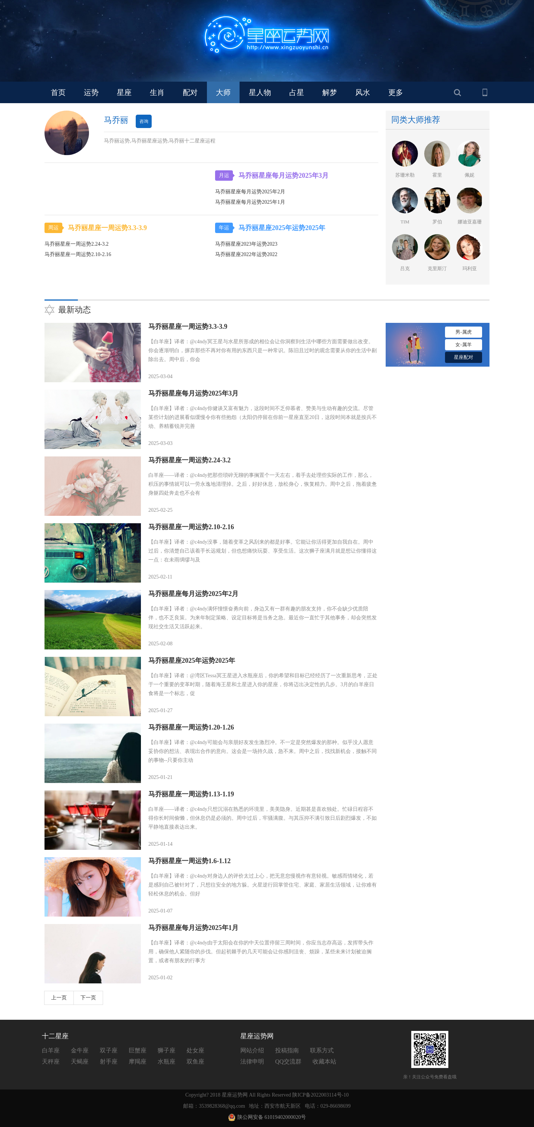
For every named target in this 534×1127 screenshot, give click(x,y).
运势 (91, 92)
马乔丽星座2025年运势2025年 (279, 228)
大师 (223, 92)
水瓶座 (166, 1061)
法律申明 (252, 1061)
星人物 (260, 92)
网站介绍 (252, 1050)
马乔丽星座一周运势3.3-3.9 (104, 228)
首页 (58, 92)
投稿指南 (287, 1050)
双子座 (109, 1050)
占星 (296, 92)
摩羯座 (137, 1061)
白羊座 (51, 1050)
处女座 (195, 1050)
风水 (362, 92)
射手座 (109, 1061)
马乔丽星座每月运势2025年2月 (193, 593)
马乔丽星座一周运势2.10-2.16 (191, 527)
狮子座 (166, 1050)
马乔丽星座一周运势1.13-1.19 (191, 794)
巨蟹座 (137, 1050)
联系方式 (322, 1050)
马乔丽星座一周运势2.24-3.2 (189, 460)
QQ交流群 (288, 1061)
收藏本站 (324, 1061)
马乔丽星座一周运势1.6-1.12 (189, 861)
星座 (124, 92)
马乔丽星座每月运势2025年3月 (281, 175)
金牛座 (80, 1050)
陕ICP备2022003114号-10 (320, 1095)
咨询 (143, 121)
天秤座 (51, 1061)
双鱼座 (195, 1061)
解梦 (329, 92)
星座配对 (463, 357)
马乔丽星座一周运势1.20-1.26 (191, 727)
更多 (395, 92)
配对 (190, 92)
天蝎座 (80, 1061)
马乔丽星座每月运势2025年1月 (193, 927)
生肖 (157, 92)
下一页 (88, 997)
